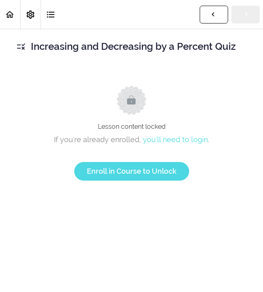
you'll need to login (175, 139)
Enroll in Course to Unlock (132, 171)
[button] (10, 14)
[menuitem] (30, 14)
